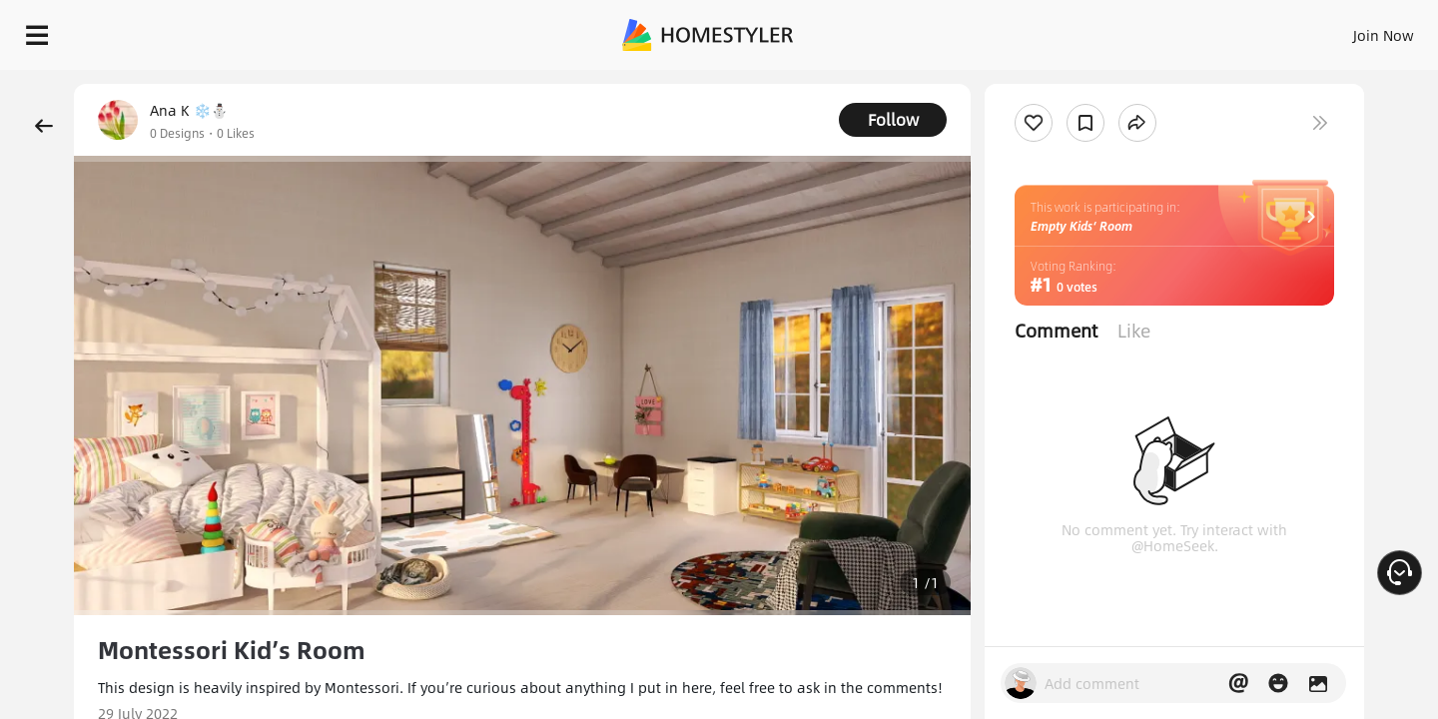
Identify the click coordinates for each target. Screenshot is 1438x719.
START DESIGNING (1338, 30)
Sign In (1069, 30)
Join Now (1142, 30)
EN (1212, 30)
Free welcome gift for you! (1022, 84)
